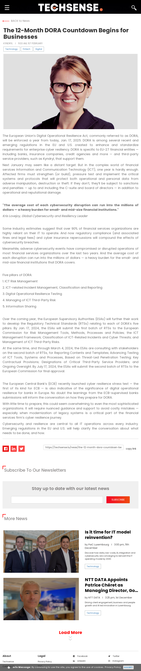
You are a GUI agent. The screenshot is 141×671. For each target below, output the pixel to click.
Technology (11, 49)
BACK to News (16, 21)
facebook (80, 656)
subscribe (118, 499)
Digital (38, 49)
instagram (116, 660)
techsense (8, 661)
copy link (131, 448)
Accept (128, 667)
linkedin (79, 660)
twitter (113, 656)
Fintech (26, 49)
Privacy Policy (45, 661)
